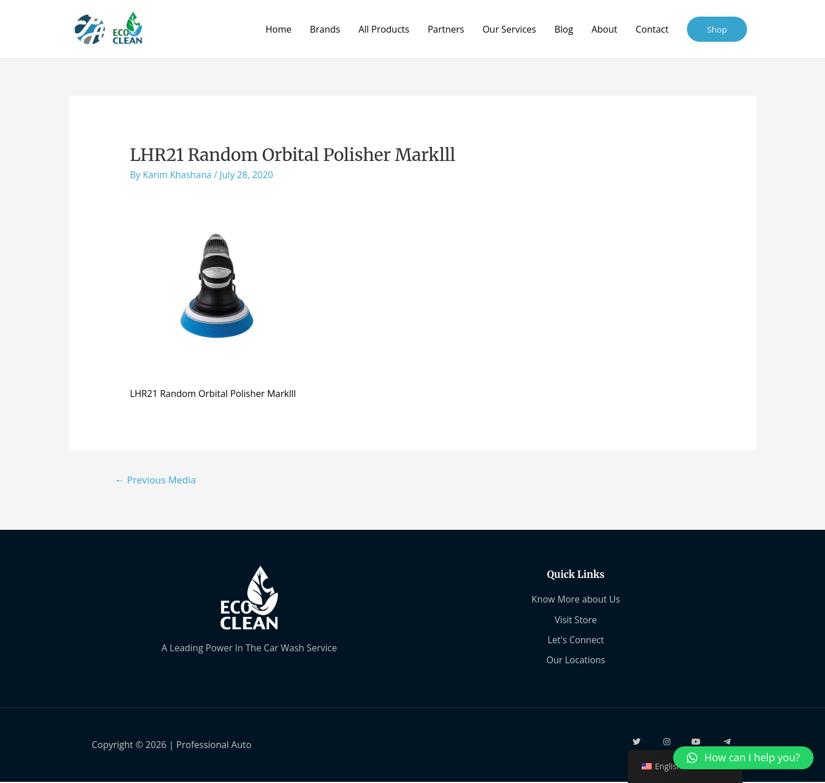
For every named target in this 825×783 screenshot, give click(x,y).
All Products (383, 29)
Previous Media (156, 479)
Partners (445, 29)
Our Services (509, 29)
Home (278, 29)
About (604, 29)
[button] (743, 757)
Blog (563, 29)
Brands (324, 29)
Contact (651, 29)
